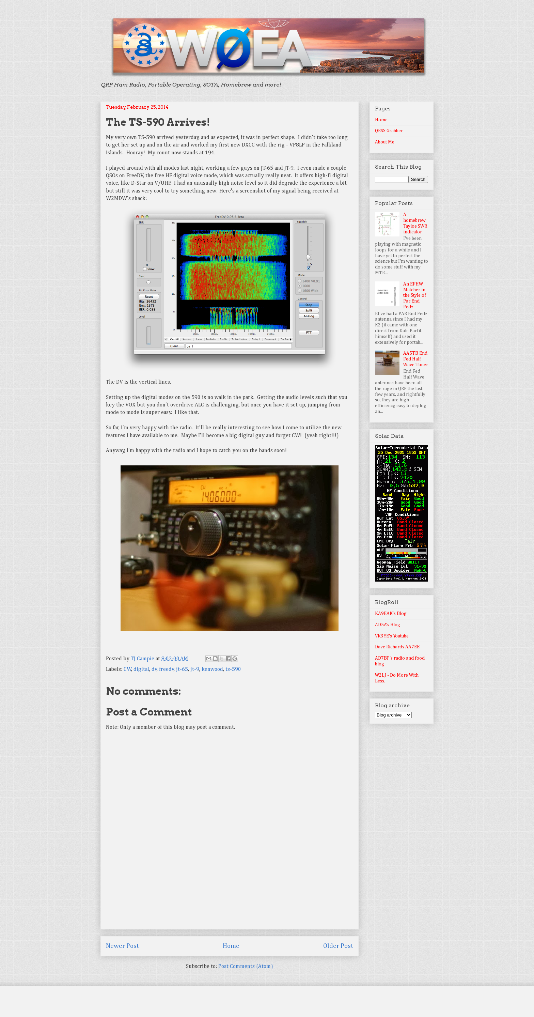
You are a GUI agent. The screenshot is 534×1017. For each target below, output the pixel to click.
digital (141, 669)
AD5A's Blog (387, 624)
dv (154, 669)
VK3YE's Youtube (392, 636)
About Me (384, 142)
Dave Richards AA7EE (397, 647)
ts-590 (233, 669)
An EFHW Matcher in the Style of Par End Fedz (414, 295)
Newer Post (122, 946)
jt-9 (194, 669)
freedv (166, 669)
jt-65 (182, 669)
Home (231, 946)
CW (127, 669)
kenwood (212, 669)
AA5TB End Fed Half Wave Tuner (415, 359)
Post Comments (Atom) (245, 966)
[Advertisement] (230, 908)
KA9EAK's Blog (391, 613)
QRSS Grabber (389, 130)
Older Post (338, 946)
